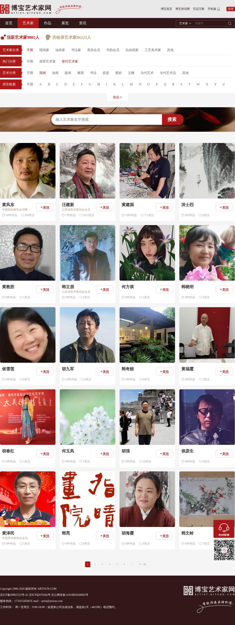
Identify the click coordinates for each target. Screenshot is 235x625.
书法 (93, 73)
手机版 (212, 8)
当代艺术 (147, 73)
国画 (42, 73)
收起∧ (117, 97)
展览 (65, 23)
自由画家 (132, 50)
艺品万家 (198, 8)
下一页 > (143, 564)
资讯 (82, 23)
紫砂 (118, 73)
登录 (231, 8)
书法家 (76, 50)
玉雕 (131, 73)
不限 (30, 50)
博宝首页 (166, 8)
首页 (8, 23)
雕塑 (80, 73)
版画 (68, 73)
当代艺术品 (168, 73)
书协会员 (112, 50)
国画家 (44, 50)
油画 (55, 73)
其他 (170, 50)
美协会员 (93, 50)
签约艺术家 (70, 61)
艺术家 (28, 23)
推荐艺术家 (47, 61)
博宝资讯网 (182, 8)
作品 (47, 23)
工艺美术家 (153, 50)
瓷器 (106, 73)
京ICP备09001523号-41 (14, 594)
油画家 (60, 50)
